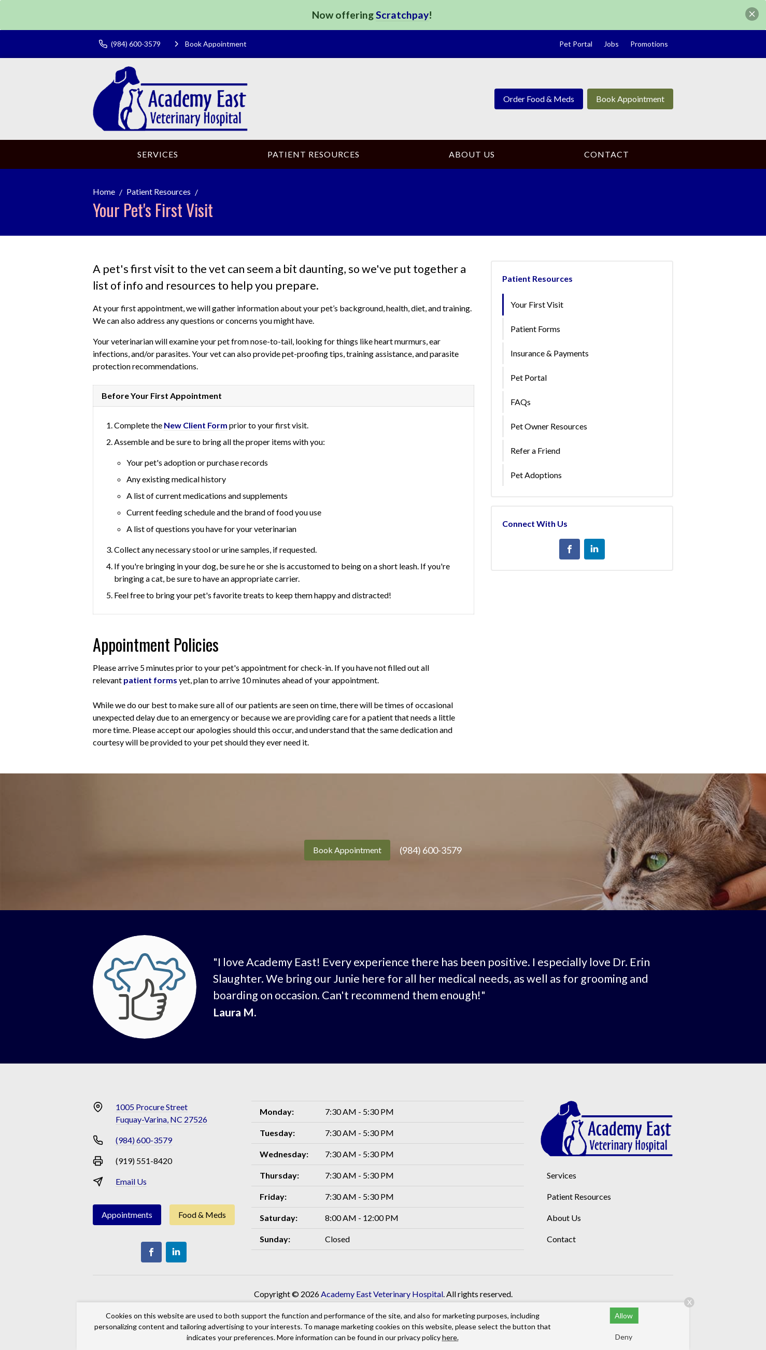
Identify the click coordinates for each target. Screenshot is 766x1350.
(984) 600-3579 (431, 850)
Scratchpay (402, 15)
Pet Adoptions (536, 475)
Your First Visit (536, 304)
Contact (606, 154)
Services (157, 154)
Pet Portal (575, 43)
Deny (623, 1336)
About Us (472, 154)
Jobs (611, 43)
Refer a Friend (535, 450)
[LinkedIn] (594, 549)
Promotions (649, 43)
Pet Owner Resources (548, 426)
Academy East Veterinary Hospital (382, 1294)
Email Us (131, 1181)
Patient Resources (313, 154)
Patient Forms (535, 329)
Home (104, 191)
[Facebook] (569, 549)
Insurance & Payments (549, 353)
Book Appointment (630, 99)
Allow (624, 1315)
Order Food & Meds (538, 99)
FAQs (520, 402)
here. (450, 1337)
